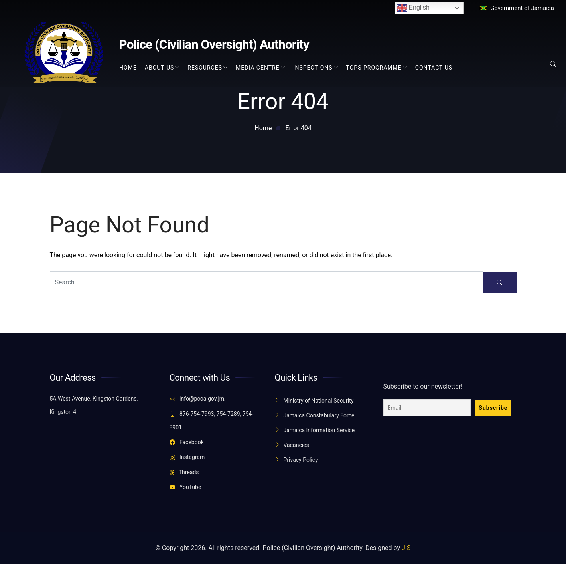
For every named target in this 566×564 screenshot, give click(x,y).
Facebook (187, 442)
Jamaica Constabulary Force (319, 415)
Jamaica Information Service (319, 430)
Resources (204, 67)
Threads (184, 472)
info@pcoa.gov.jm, (197, 398)
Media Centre (258, 67)
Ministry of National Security (319, 400)
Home (128, 67)
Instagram (187, 457)
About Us (159, 67)
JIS (406, 548)
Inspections (313, 67)
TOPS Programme (374, 67)
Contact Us (433, 67)
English (413, 8)
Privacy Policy (301, 460)
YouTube (185, 487)
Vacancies (296, 445)
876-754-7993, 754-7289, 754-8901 (212, 421)
